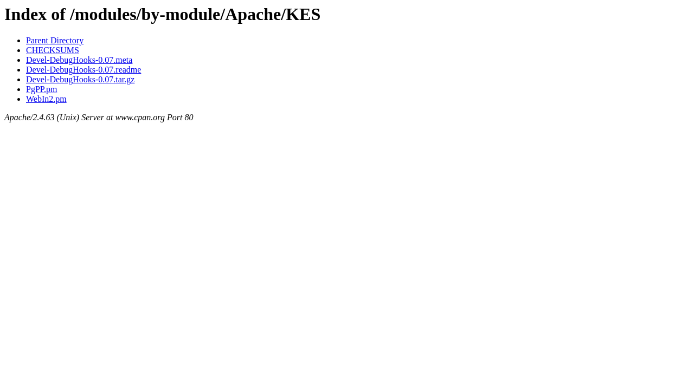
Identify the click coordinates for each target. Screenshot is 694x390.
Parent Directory (54, 40)
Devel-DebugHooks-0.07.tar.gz (80, 79)
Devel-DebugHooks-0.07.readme (83, 69)
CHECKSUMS (52, 50)
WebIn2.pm (46, 98)
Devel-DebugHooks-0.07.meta (79, 59)
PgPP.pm (41, 89)
